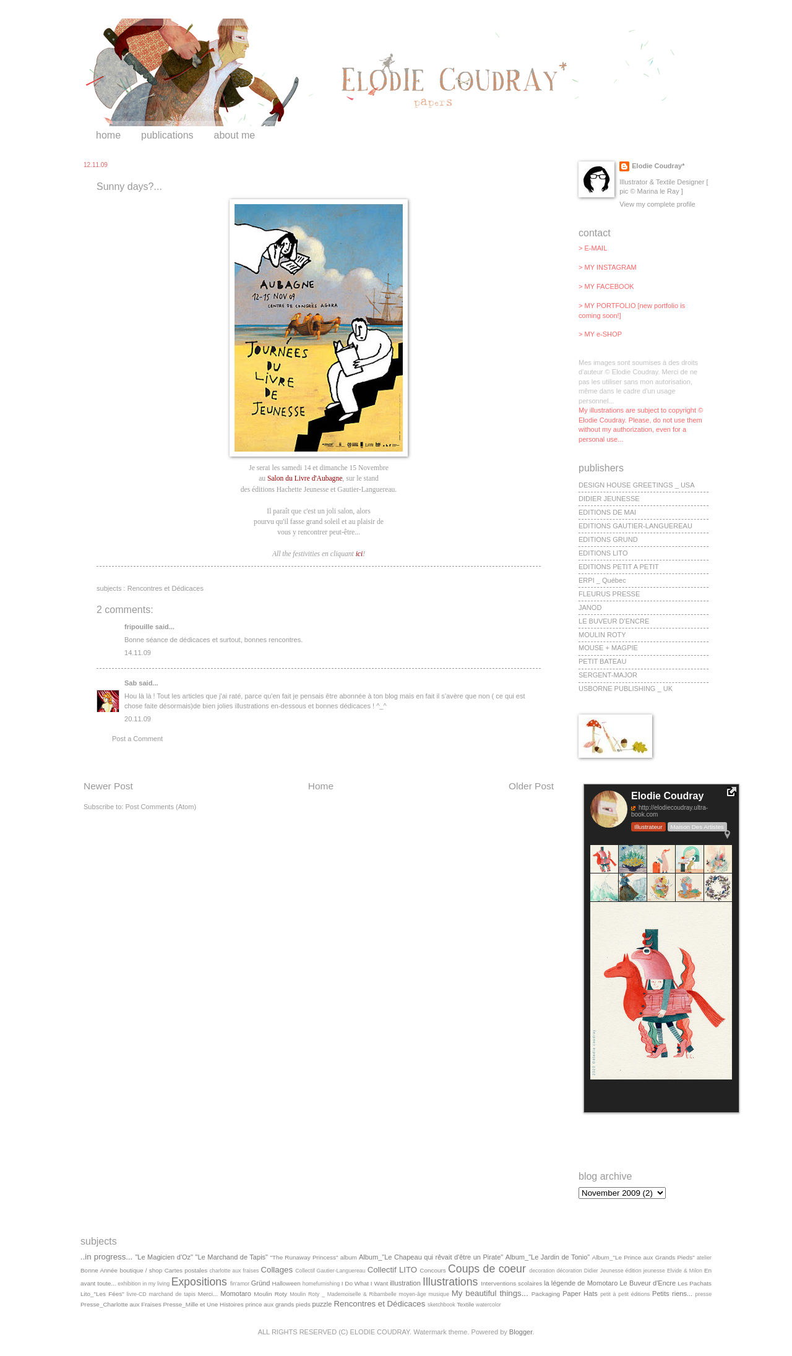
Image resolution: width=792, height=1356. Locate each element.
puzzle (322, 1304)
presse (703, 1294)
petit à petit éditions (625, 1294)
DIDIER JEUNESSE (609, 498)
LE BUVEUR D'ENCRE (614, 621)
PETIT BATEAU (602, 661)
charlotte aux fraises (234, 1271)
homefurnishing (321, 1284)
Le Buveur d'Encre (647, 1283)
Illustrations (450, 1282)
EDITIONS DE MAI (607, 512)
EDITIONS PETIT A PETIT (619, 566)
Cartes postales (186, 1270)
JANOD (590, 607)
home (108, 135)
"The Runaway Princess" (304, 1257)
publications (167, 135)
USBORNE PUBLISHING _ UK (626, 688)
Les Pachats (695, 1283)
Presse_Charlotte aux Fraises (120, 1304)
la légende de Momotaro (581, 1283)
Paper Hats (580, 1293)
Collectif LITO (392, 1269)
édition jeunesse (645, 1271)
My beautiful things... (490, 1293)
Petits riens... (672, 1293)
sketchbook (441, 1305)
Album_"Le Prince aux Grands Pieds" (643, 1257)
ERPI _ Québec (602, 580)
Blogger (520, 1332)
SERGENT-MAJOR (608, 675)
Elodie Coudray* (658, 166)
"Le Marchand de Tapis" (232, 1257)
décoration (569, 1271)
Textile (465, 1304)
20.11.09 (137, 719)
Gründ (260, 1283)
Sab (130, 683)
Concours (433, 1270)
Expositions (199, 1282)
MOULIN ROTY (602, 634)
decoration (541, 1271)
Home (321, 786)
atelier (704, 1258)
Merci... (208, 1293)
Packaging (546, 1293)
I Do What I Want (365, 1283)
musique (439, 1294)
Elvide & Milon (684, 1271)
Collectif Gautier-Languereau (330, 1271)
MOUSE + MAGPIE (608, 647)
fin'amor (239, 1284)
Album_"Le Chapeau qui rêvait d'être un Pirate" (431, 1257)
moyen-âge (412, 1294)
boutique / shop (140, 1270)
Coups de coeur (487, 1269)
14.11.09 (137, 652)
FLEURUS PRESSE (609, 594)
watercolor (488, 1305)
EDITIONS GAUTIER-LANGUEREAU (635, 526)
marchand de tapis (172, 1294)
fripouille (138, 626)
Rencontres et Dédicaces (165, 588)
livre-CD (137, 1294)
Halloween (286, 1283)
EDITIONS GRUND (608, 539)
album (348, 1257)
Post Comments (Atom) (160, 806)
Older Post (531, 786)
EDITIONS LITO (603, 553)
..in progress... (106, 1256)
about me (235, 135)
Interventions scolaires (511, 1283)
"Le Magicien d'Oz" (164, 1257)
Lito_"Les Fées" (102, 1293)
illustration (405, 1283)
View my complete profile (657, 204)
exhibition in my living (144, 1284)
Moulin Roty (270, 1293)
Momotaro (235, 1293)
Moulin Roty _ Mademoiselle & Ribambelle (343, 1294)
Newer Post (108, 786)
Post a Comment (137, 738)
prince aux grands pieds (277, 1304)
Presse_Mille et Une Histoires (203, 1304)
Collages (277, 1269)
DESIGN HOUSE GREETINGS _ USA (637, 485)
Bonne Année (99, 1270)
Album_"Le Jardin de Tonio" (548, 1257)
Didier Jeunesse (604, 1271)
